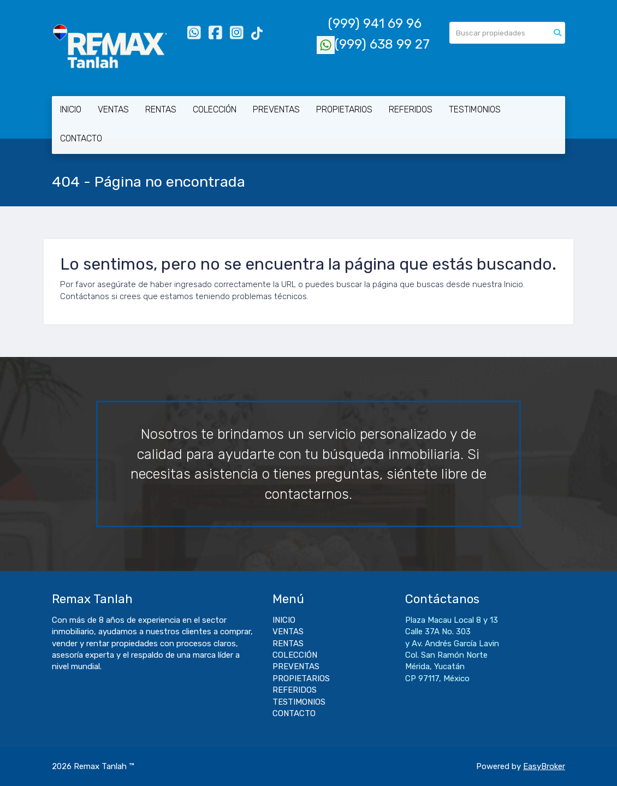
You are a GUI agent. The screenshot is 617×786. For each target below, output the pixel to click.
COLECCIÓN (214, 109)
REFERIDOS (410, 109)
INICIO (70, 109)
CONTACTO (81, 138)
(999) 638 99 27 (373, 44)
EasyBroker (544, 766)
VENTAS (113, 109)
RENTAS (160, 109)
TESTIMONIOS (475, 109)
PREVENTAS (276, 109)
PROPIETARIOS (344, 109)
